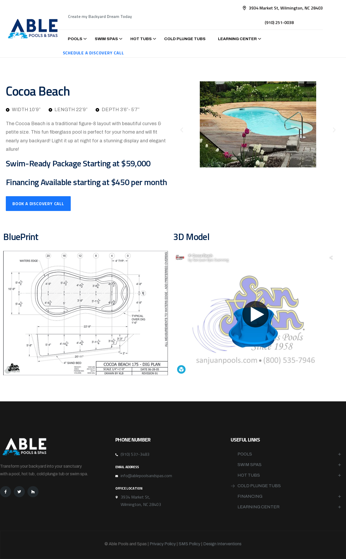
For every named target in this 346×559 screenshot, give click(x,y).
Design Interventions (222, 544)
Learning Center (237, 39)
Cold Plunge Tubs (185, 39)
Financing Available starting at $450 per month (86, 182)
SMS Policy (189, 544)
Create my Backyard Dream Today (100, 16)
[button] (181, 130)
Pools (75, 39)
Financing (250, 496)
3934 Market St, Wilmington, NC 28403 (286, 8)
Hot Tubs (141, 39)
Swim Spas (106, 39)
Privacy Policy (163, 544)
